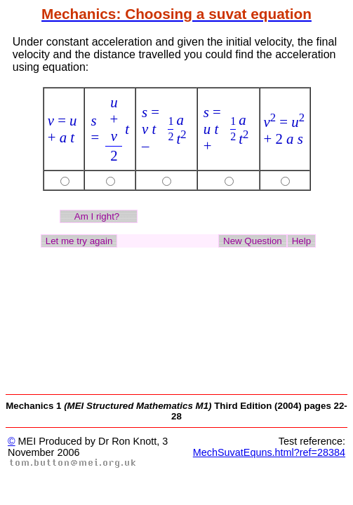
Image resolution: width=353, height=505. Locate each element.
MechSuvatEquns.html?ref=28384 (269, 452)
